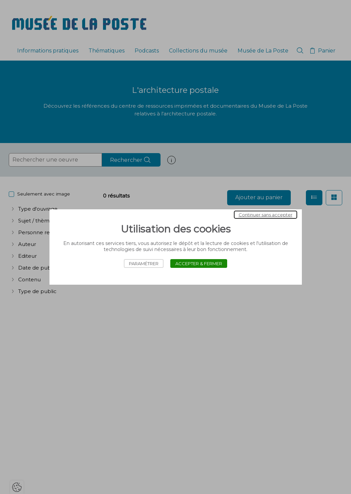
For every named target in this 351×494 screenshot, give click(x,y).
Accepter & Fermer (198, 263)
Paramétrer (144, 263)
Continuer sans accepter (265, 214)
